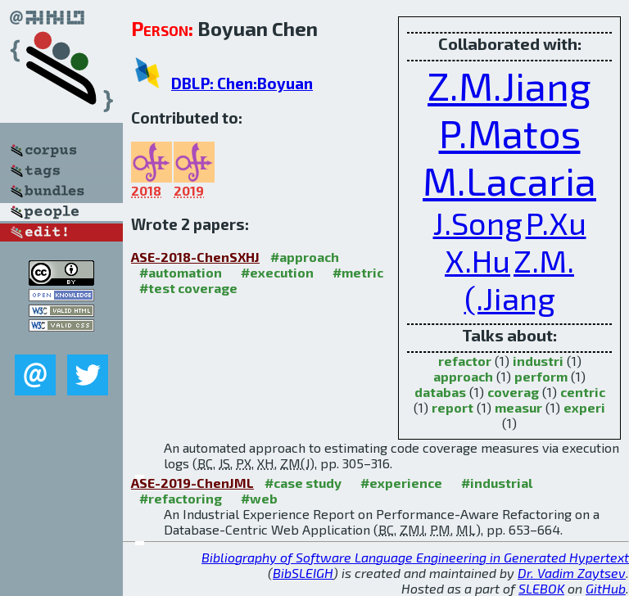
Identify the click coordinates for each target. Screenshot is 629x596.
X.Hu (477, 260)
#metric (358, 272)
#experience (401, 482)
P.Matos (510, 132)
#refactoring (180, 498)
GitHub (606, 588)
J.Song (478, 223)
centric (582, 392)
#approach (304, 256)
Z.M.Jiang (509, 85)
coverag (513, 392)
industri (538, 360)
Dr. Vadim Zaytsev (572, 572)
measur (518, 407)
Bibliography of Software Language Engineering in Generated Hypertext (415, 557)
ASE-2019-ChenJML (192, 482)
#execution (277, 272)
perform (541, 376)
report (452, 407)
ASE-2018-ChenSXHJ (195, 256)
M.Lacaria (509, 180)
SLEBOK (541, 588)
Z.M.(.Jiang (519, 279)
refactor (464, 360)
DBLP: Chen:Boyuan (242, 83)
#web (259, 498)
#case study (303, 482)
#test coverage (188, 288)
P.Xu (556, 223)
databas (440, 392)
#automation (180, 272)
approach (463, 376)
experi (584, 407)
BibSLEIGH (303, 572)
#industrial (496, 482)
